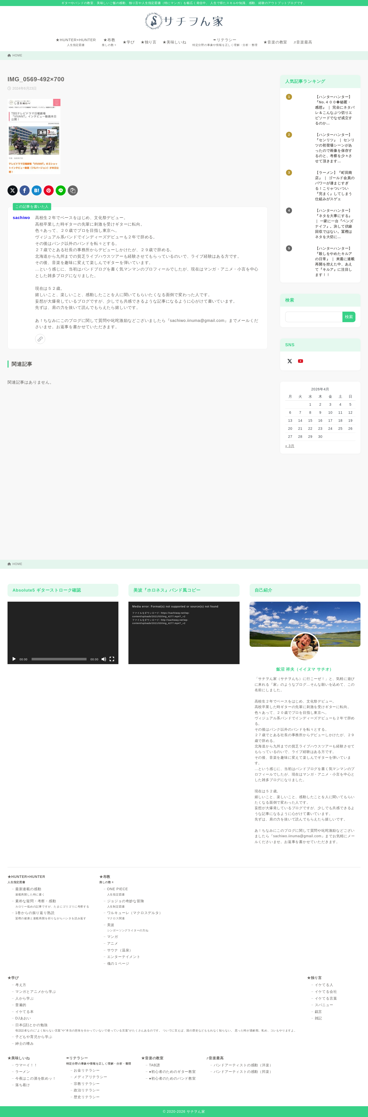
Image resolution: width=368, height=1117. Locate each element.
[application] (63, 633)
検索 (289, 300)
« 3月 (290, 446)
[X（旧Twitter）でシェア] (13, 190)
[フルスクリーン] (111, 659)
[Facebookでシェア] (25, 190)
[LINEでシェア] (61, 190)
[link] (40, 339)
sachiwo (21, 218)
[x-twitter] (289, 361)
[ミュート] (103, 659)
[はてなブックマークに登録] (37, 190)
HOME (15, 55)
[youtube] (300, 361)
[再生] (14, 659)
